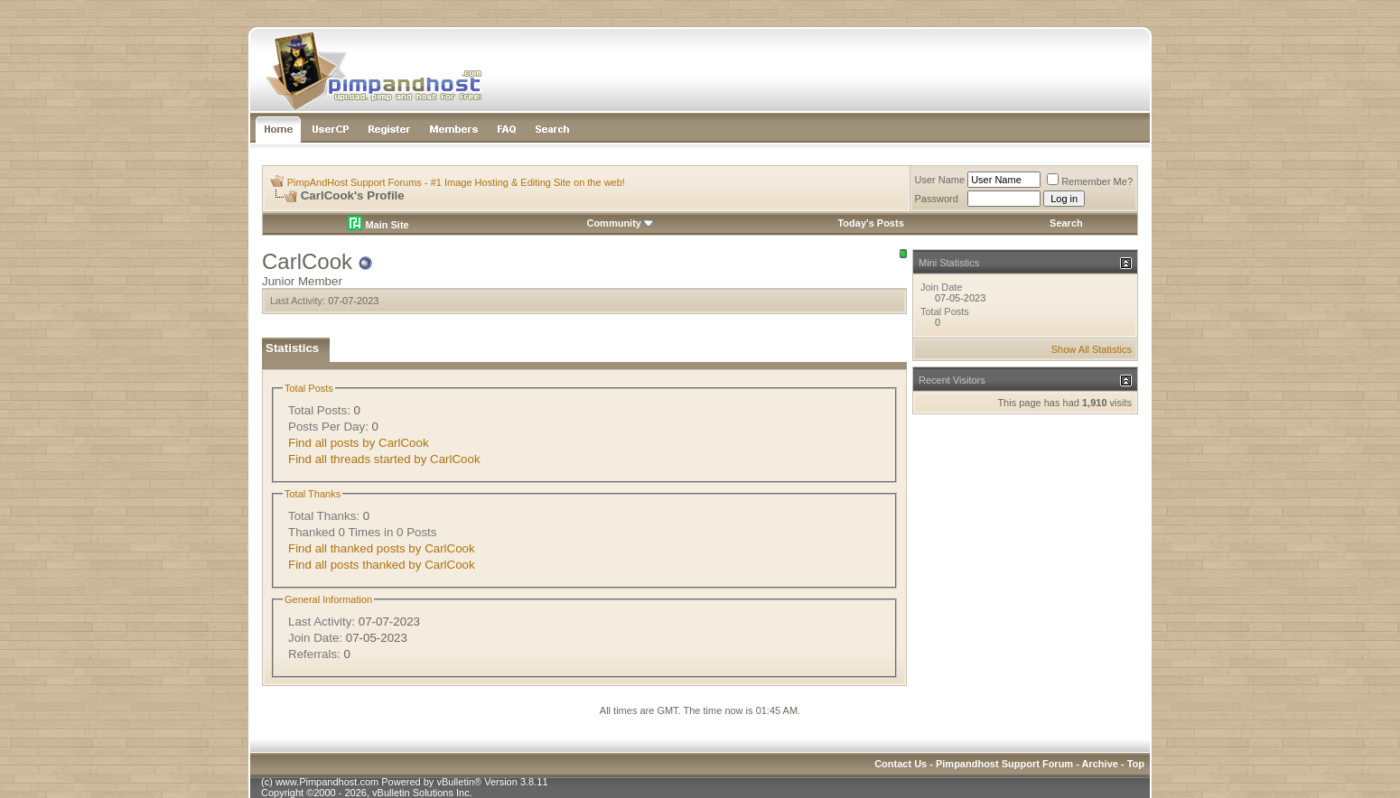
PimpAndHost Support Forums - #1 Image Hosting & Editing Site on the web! (456, 182)
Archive (1100, 763)
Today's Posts (870, 223)
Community (620, 223)
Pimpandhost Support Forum (1004, 763)
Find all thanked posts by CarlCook (381, 548)
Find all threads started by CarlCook (384, 459)
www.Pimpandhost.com (326, 781)
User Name (940, 179)
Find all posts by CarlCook (358, 443)
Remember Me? (1090, 181)
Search (1066, 223)
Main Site (378, 224)
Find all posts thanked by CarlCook (381, 564)
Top (1135, 763)
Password (936, 198)
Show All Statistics (1091, 349)
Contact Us (900, 763)
